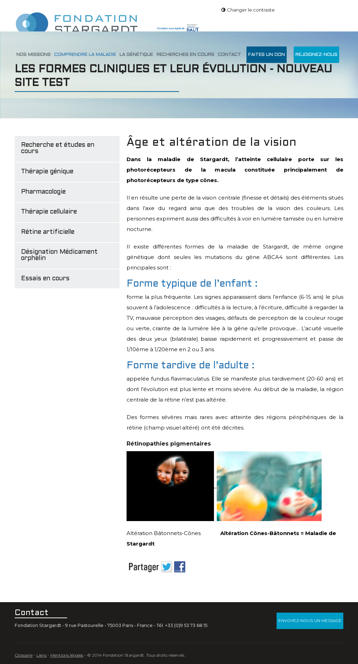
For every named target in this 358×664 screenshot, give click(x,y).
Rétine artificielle (47, 232)
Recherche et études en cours (57, 148)
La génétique (136, 54)
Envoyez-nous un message (310, 620)
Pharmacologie (43, 192)
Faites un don (266, 54)
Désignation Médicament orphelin (59, 255)
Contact (229, 54)
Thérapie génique (47, 172)
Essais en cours (45, 279)
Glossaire (24, 655)
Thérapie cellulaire (49, 212)
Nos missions (33, 54)
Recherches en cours (185, 54)
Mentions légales (66, 655)
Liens (41, 655)
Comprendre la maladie (85, 54)
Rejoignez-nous (316, 54)
